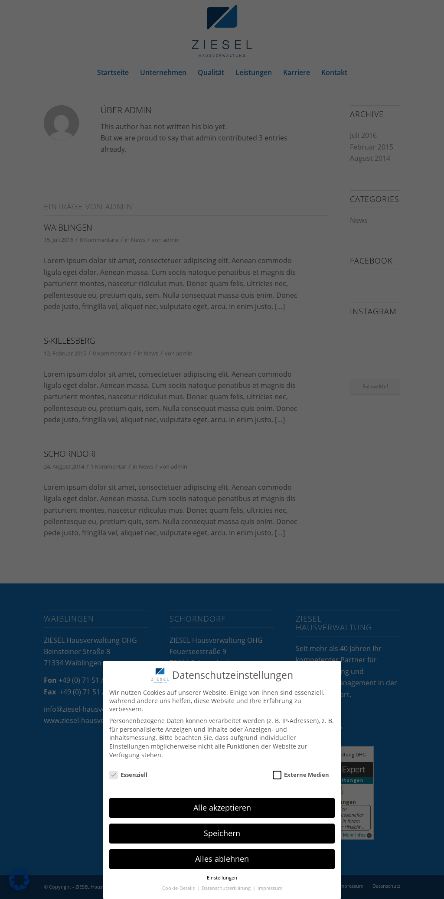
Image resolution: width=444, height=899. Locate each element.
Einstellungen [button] (222, 878)
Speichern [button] (222, 833)
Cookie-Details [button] (179, 888)
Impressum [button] (270, 888)
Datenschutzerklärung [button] (227, 888)
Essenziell (128, 774)
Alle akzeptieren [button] (222, 807)
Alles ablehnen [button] (222, 858)
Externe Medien (301, 774)
